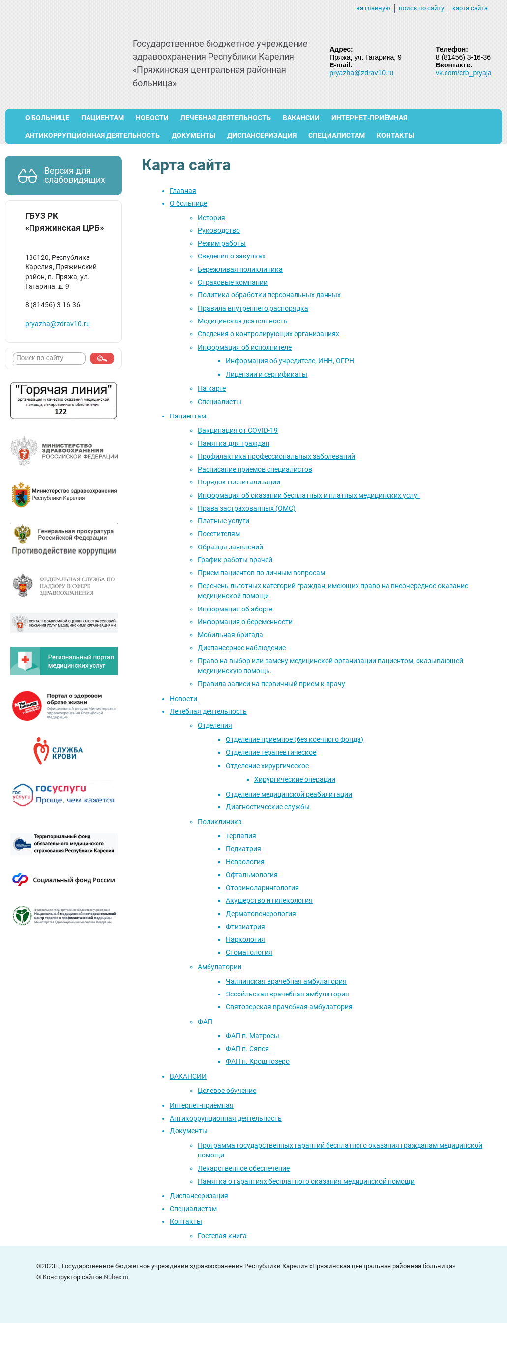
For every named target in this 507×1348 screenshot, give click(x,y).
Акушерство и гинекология (269, 900)
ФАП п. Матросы (252, 1036)
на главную (373, 8)
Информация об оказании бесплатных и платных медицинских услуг (309, 495)
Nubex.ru (116, 1277)
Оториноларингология (262, 888)
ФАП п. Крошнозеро (258, 1061)
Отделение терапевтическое (271, 752)
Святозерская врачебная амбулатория (289, 1007)
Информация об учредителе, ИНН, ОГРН (290, 361)
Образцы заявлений (230, 547)
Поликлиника (220, 822)
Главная (183, 190)
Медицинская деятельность (243, 321)
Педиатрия (243, 849)
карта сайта (470, 8)
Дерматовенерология (261, 914)
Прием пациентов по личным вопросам (261, 573)
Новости (152, 118)
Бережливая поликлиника (240, 269)
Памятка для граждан (233, 443)
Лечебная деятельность (225, 118)
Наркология (245, 939)
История (211, 218)
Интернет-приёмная (369, 118)
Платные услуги (223, 521)
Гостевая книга (222, 1236)
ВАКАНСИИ (301, 118)
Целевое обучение (227, 1090)
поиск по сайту (421, 8)
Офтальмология (252, 875)
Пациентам (102, 118)
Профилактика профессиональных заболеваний (276, 456)
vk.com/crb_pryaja (464, 73)
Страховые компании (233, 282)
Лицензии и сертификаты (266, 374)
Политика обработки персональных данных (269, 295)
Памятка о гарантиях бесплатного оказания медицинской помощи (306, 1181)
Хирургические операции (294, 779)
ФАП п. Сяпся (247, 1049)
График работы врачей (235, 560)
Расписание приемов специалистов (255, 469)
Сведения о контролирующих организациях (268, 334)
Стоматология (249, 952)
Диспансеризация (262, 135)
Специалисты (219, 402)
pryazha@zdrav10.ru (361, 73)
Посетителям (219, 534)
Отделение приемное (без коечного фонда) (294, 739)
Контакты (395, 135)
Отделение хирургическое (267, 766)
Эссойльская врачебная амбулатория (287, 994)
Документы (193, 135)
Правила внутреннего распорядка (253, 308)
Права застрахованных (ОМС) (247, 508)
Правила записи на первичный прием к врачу (271, 684)
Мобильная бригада (230, 635)
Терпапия (241, 836)
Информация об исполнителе (245, 347)
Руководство (219, 230)
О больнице (47, 118)
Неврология (245, 862)
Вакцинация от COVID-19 (238, 430)
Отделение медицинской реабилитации (289, 794)
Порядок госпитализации (239, 482)
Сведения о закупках (232, 256)
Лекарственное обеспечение (244, 1168)
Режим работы (222, 243)
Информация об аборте (235, 609)
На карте (212, 388)
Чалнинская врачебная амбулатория (286, 981)
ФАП (205, 1022)
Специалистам (336, 135)
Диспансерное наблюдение (242, 648)
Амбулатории (219, 967)
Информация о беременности (245, 622)
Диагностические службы (268, 807)
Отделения (215, 725)
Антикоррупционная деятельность (92, 135)
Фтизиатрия (245, 927)
